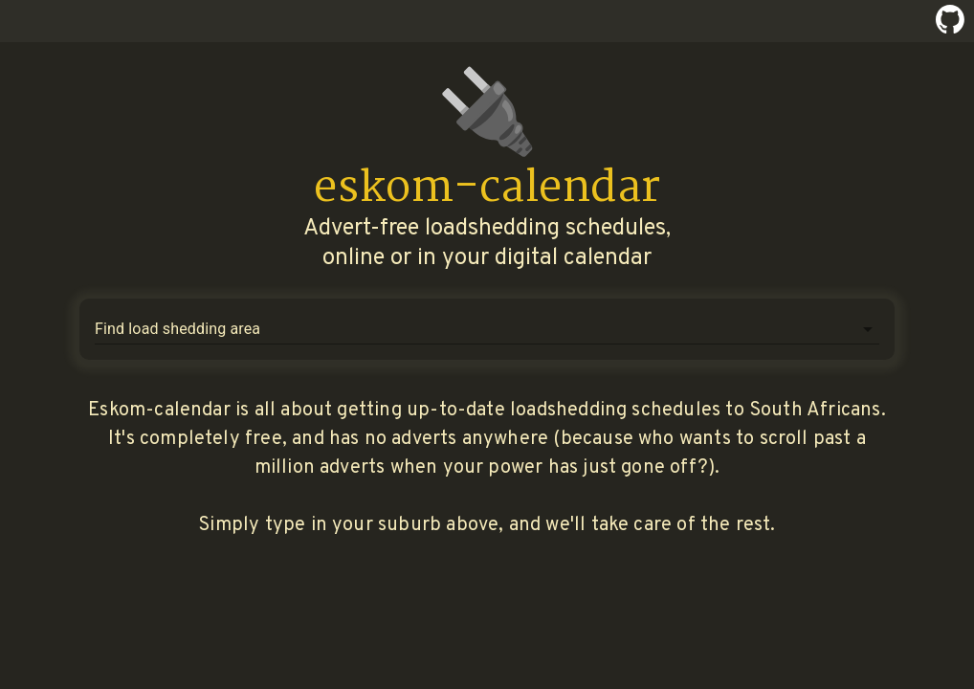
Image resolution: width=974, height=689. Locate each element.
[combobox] (473, 329)
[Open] (867, 329)
